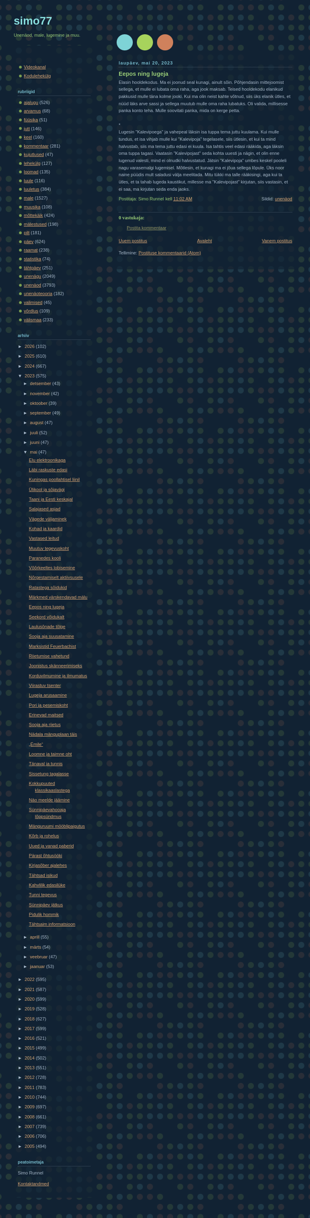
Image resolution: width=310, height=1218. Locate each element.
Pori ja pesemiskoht (48, 705)
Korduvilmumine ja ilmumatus (58, 675)
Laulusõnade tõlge (47, 626)
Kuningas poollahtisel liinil (54, 479)
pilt (26, 232)
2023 (30, 375)
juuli (34, 432)
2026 (30, 346)
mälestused (35, 224)
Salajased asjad (45, 508)
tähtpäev (32, 267)
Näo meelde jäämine (49, 799)
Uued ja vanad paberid (51, 845)
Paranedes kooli (45, 558)
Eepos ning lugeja (143, 74)
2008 (30, 1116)
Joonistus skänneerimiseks (55, 665)
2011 (30, 1087)
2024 (30, 366)
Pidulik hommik (44, 914)
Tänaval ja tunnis (46, 763)
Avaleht (204, 240)
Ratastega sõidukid (48, 587)
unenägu (32, 276)
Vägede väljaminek (48, 518)
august (37, 422)
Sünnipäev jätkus (46, 904)
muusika (32, 206)
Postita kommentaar (146, 227)
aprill (35, 937)
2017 (30, 1028)
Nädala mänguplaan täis (53, 734)
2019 (30, 1008)
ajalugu (31, 102)
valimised (33, 302)
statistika (32, 258)
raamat (31, 250)
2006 (30, 1136)
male (29, 198)
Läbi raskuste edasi (48, 469)
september (41, 412)
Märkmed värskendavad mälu (58, 597)
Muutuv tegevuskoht (49, 548)
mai (34, 452)
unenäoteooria (38, 293)
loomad (31, 171)
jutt (27, 128)
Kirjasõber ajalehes (48, 865)
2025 (30, 356)
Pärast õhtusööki (45, 855)
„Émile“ (36, 744)
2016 (30, 1038)
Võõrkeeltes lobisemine (52, 567)
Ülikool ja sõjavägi (47, 489)
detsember (41, 383)
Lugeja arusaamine (48, 695)
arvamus (32, 110)
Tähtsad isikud (43, 875)
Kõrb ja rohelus (44, 835)
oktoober (39, 403)
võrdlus (31, 310)
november (40, 393)
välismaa (33, 319)
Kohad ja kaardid (46, 528)
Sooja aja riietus (45, 724)
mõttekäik (33, 215)
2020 (30, 999)
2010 (30, 1097)
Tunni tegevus (43, 894)
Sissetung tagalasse (49, 773)
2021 (30, 989)
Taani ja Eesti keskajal (51, 499)
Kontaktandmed (33, 1183)
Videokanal (35, 67)
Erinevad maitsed (46, 714)
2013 (30, 1067)
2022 (30, 979)
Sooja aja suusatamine (51, 636)
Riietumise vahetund (49, 656)
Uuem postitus (133, 240)
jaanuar (38, 966)
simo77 (33, 21)
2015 (30, 1047)
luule (28, 180)
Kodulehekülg (37, 75)
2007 (30, 1126)
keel (28, 137)
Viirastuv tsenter (45, 685)
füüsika (31, 119)
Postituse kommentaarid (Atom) (169, 252)
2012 (30, 1077)
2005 (30, 1146)
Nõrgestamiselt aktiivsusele (56, 577)
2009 (30, 1106)
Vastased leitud (44, 538)
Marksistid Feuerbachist (52, 646)
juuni (35, 442)
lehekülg (32, 163)
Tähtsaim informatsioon (52, 924)
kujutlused (34, 154)
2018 (30, 1018)
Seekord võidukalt (47, 616)
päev (29, 241)
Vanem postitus (277, 240)
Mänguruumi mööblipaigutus (57, 826)
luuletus (31, 189)
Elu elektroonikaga (47, 460)
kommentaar (36, 146)
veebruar (39, 956)
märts (36, 947)
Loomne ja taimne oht (50, 754)
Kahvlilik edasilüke (47, 885)
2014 (30, 1058)
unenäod (283, 198)
